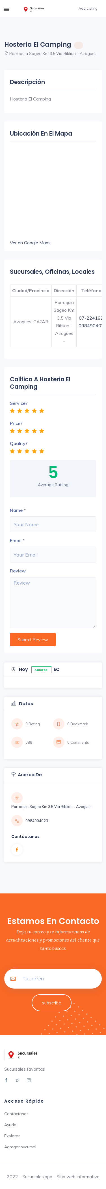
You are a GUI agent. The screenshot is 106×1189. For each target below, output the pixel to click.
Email (15, 540)
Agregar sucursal (20, 1146)
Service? (18, 403)
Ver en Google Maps (30, 242)
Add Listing (88, 8)
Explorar (12, 1135)
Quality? (18, 443)
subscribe (51, 1003)
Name (16, 510)
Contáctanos (16, 1113)
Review (18, 571)
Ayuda (10, 1124)
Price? (16, 423)
